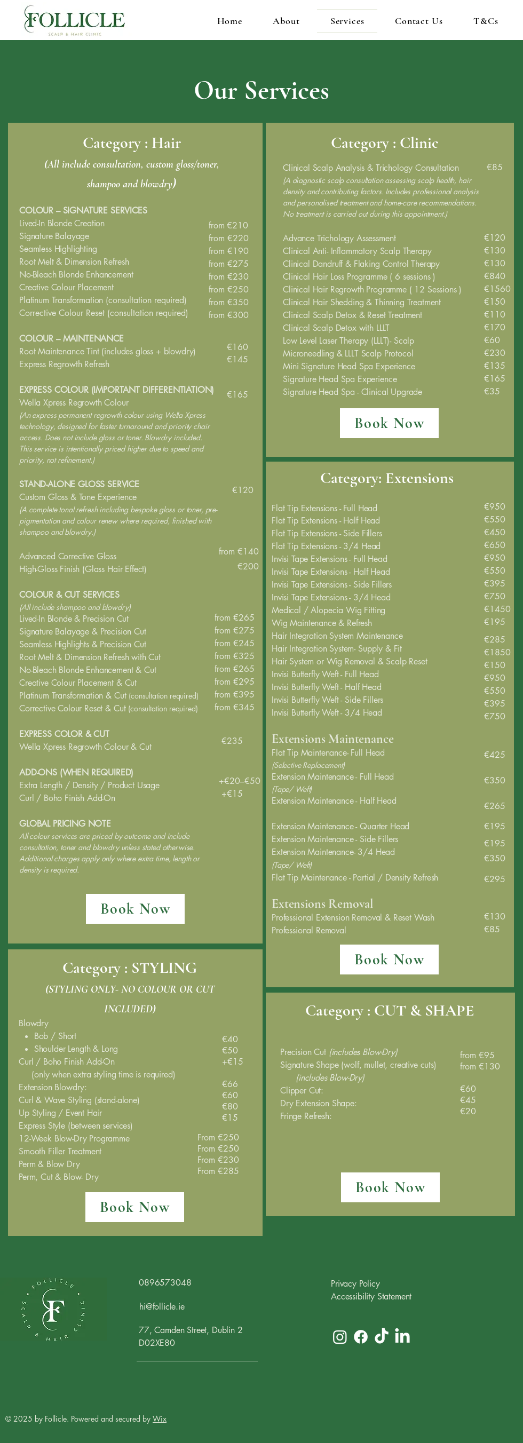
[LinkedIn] (402, 1337)
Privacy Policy (355, 1283)
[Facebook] (361, 1337)
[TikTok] (382, 1337)
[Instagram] (340, 1337)
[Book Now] (135, 909)
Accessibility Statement (371, 1296)
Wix (160, 1419)
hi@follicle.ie (162, 1306)
